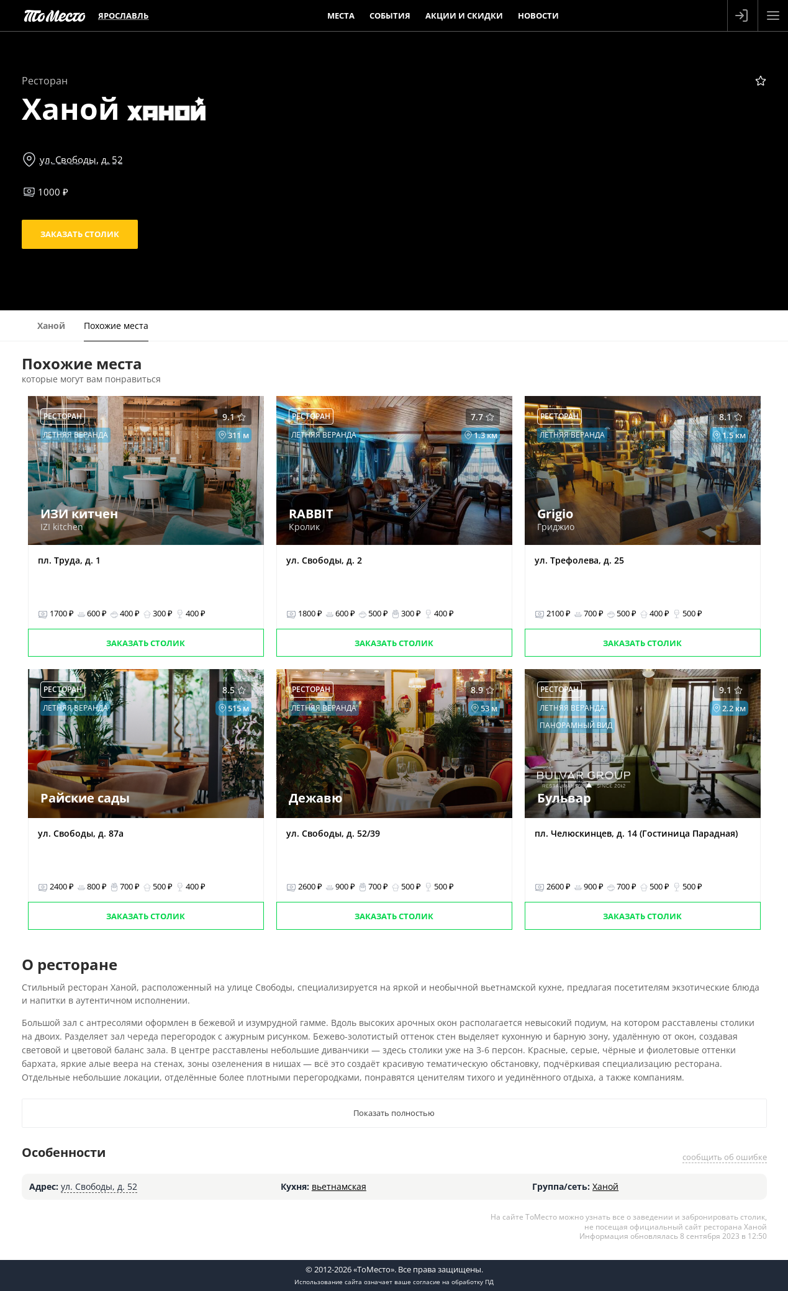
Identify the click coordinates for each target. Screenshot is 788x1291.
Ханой (605, 1186)
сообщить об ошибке (724, 1157)
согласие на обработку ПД (453, 1281)
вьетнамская (339, 1186)
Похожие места (116, 325)
